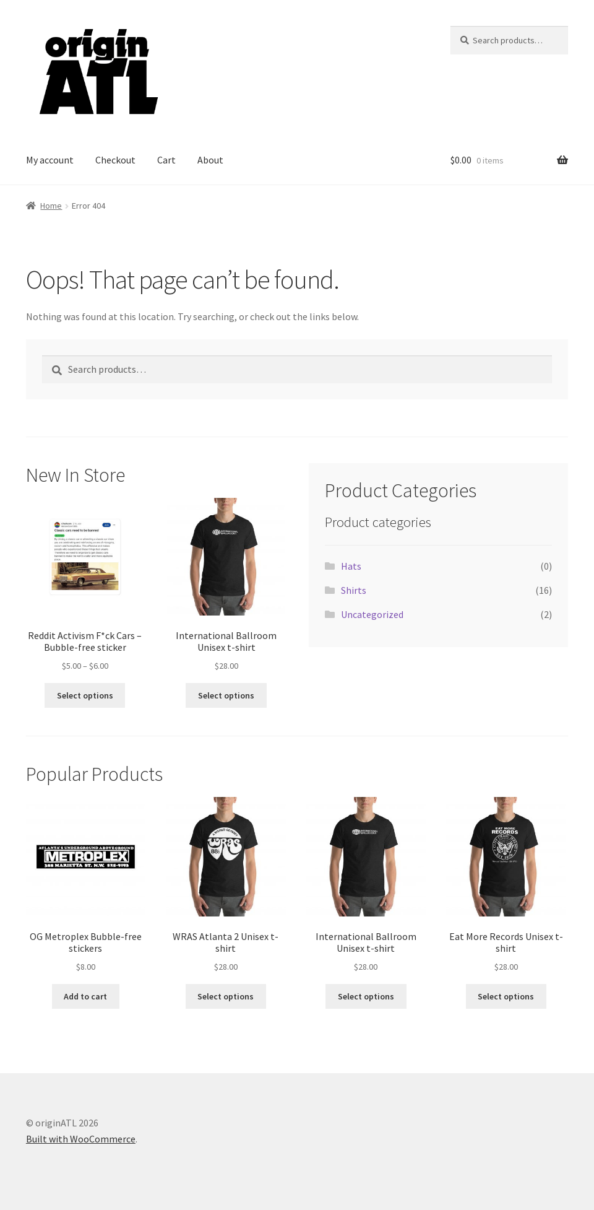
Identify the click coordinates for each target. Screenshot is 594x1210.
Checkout (115, 160)
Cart (166, 160)
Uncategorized (372, 614)
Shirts (353, 590)
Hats (351, 566)
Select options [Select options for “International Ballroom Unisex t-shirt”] (226, 695)
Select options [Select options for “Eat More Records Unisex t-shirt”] (506, 996)
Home (51, 205)
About (210, 160)
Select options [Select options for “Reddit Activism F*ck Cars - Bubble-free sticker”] (85, 695)
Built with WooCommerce (81, 1139)
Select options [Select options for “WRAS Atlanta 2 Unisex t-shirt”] (225, 996)
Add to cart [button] (85, 996)
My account (50, 160)
